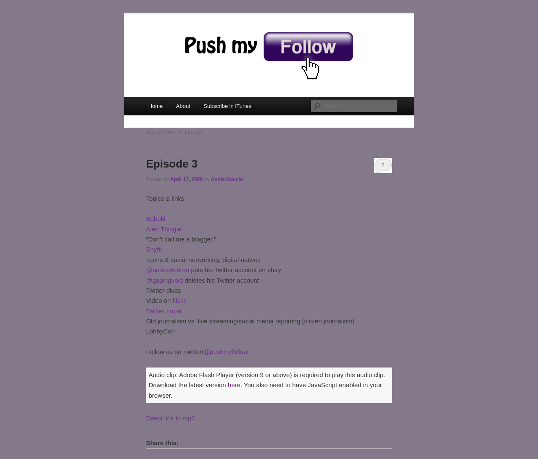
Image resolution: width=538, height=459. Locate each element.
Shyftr (154, 249)
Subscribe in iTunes (227, 106)
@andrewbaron (167, 269)
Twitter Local (163, 311)
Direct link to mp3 (170, 418)
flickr (179, 300)
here (234, 384)
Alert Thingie (163, 229)
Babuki (155, 218)
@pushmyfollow (225, 351)
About (183, 106)
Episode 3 (172, 163)
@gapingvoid (164, 280)
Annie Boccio (227, 179)
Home (155, 106)
